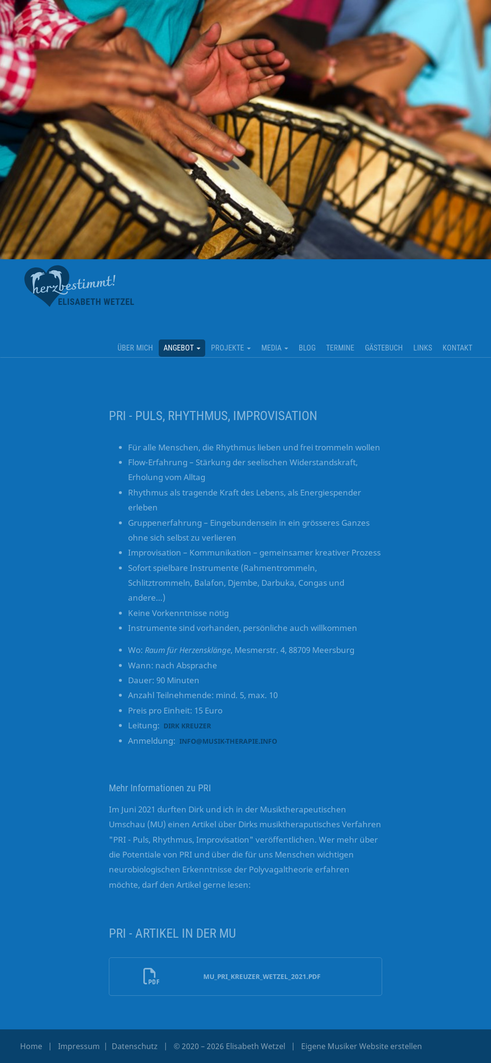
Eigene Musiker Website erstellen (361, 1046)
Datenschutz (136, 1046)
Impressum (80, 1046)
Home (31, 1046)
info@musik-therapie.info (228, 741)
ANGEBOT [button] (182, 347)
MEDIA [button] (274, 347)
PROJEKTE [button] (231, 347)
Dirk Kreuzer (187, 725)
